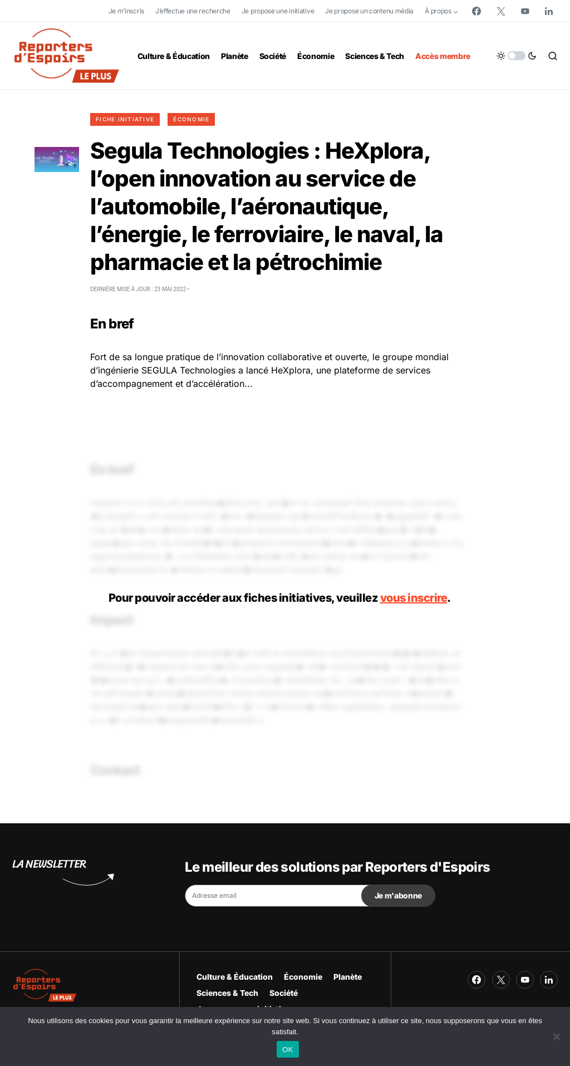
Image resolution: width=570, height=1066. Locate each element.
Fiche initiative (125, 119)
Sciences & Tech (227, 993)
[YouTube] (525, 11)
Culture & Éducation (234, 976)
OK (287, 1049)
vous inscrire (414, 598)
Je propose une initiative (278, 11)
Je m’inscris (126, 11)
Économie (191, 119)
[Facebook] (476, 11)
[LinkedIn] (549, 11)
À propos (438, 11)
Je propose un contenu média (369, 11)
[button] (517, 56)
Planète (347, 976)
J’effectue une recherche (192, 11)
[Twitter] (501, 11)
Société (283, 993)
